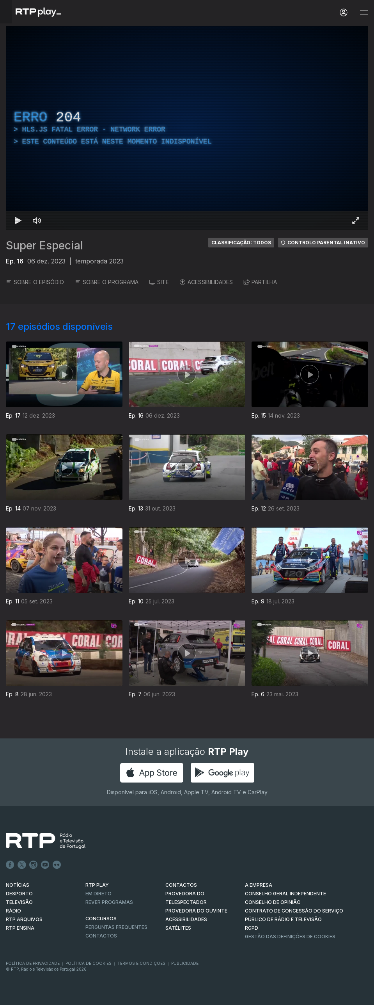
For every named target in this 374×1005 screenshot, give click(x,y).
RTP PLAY (97, 885)
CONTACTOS (181, 885)
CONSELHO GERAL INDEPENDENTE (285, 893)
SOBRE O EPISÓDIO (35, 282)
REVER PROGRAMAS (109, 902)
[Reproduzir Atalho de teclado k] (18, 220)
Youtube (45, 865)
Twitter (22, 865)
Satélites (178, 928)
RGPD (251, 928)
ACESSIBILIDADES (206, 282)
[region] (187, 128)
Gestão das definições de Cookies (290, 936)
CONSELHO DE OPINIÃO (273, 902)
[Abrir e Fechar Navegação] (364, 12)
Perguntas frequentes (116, 927)
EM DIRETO (98, 893)
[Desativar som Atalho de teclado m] (37, 220)
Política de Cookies (89, 963)
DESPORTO (19, 893)
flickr (57, 865)
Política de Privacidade (33, 963)
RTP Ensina (20, 928)
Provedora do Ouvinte (196, 911)
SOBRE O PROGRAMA (106, 282)
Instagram (33, 865)
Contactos (101, 936)
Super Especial (44, 245)
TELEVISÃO (19, 902)
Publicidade (185, 963)
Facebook (10, 865)
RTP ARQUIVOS (24, 919)
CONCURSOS (101, 918)
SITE (159, 282)
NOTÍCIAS (17, 885)
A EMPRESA (258, 885)
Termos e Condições (141, 963)
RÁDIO (13, 911)
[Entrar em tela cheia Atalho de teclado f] (355, 220)
